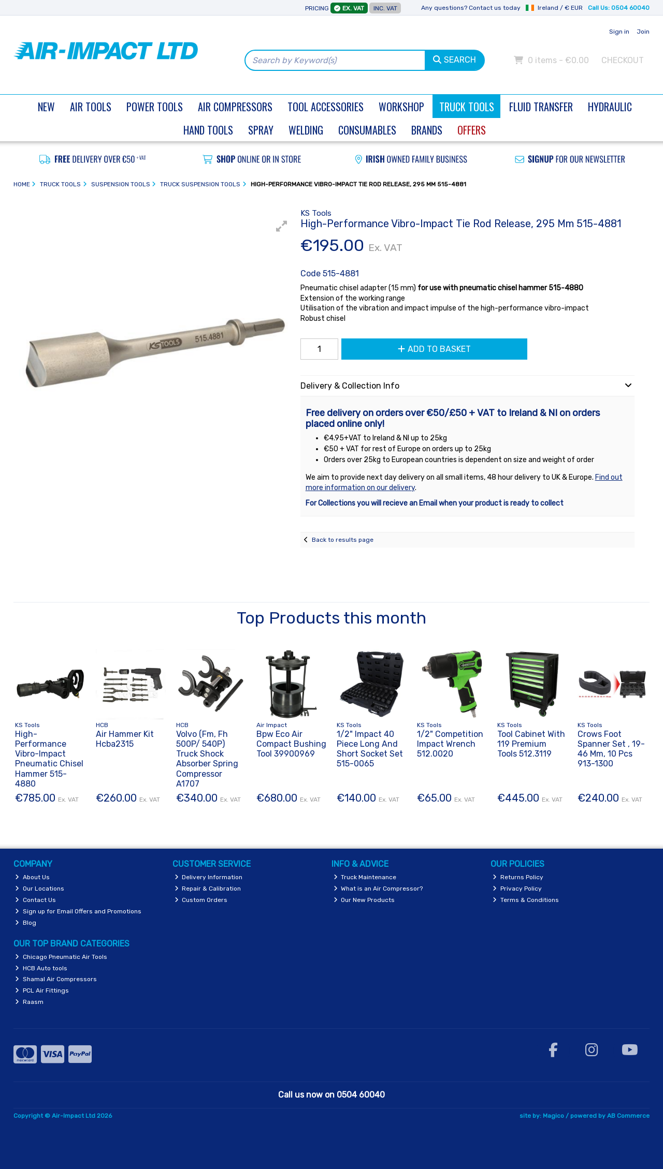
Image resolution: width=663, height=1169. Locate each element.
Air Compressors (235, 106)
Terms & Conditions (526, 900)
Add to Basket (434, 349)
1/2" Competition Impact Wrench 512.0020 (450, 744)
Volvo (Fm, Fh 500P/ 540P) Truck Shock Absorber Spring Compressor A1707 (207, 759)
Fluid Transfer (541, 106)
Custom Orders (201, 900)
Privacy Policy (517, 888)
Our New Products (364, 900)
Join (643, 31)
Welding (306, 130)
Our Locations (39, 888)
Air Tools (90, 106)
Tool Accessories (325, 106)
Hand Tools (208, 130)
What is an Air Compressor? (378, 888)
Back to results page (342, 539)
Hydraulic (610, 106)
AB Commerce (628, 1115)
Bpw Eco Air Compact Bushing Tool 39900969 (291, 744)
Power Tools (154, 106)
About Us (32, 877)
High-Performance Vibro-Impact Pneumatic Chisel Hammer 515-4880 (49, 759)
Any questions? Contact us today (471, 7)
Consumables (367, 130)
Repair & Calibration (208, 888)
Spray (260, 130)
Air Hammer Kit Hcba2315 (125, 739)
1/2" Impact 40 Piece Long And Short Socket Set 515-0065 (370, 749)
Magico (553, 1115)
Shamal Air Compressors (56, 979)
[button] (281, 226)
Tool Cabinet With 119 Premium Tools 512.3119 (531, 744)
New (46, 106)
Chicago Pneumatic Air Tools (61, 956)
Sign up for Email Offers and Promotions (78, 911)
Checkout (622, 60)
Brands (426, 130)
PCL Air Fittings (42, 990)
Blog (25, 922)
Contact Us (35, 900)
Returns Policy (518, 877)
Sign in (619, 31)
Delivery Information (209, 877)
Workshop (401, 106)
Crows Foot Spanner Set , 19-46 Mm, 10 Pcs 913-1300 (611, 749)
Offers (471, 130)
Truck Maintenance (365, 877)
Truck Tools (466, 106)
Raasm (29, 1001)
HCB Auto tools (41, 968)
